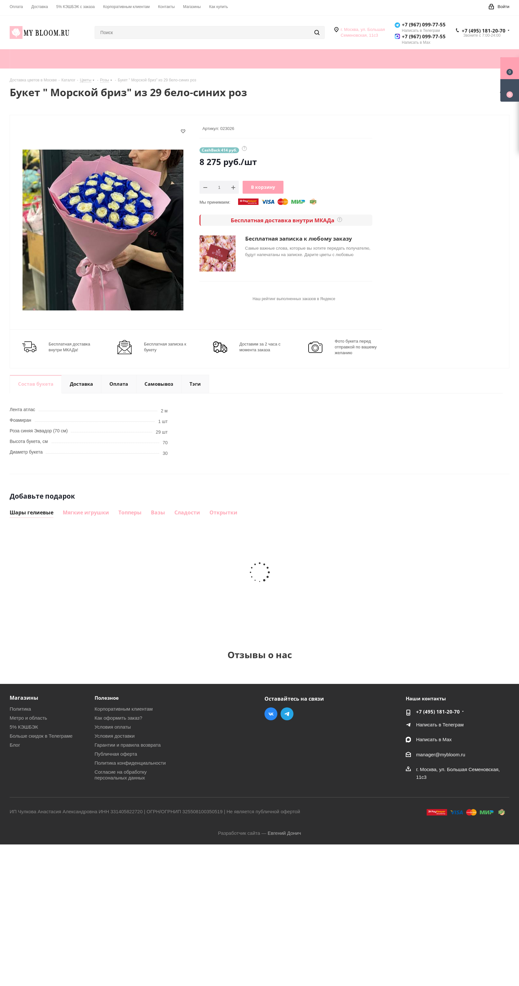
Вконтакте (270, 713)
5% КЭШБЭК (24, 727)
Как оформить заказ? (118, 718)
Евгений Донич (284, 833)
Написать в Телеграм (440, 724)
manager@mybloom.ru (440, 754)
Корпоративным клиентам (124, 709)
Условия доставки (114, 736)
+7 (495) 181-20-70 (483, 30)
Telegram (287, 713)
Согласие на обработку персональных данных (121, 774)
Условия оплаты (113, 727)
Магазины (24, 697)
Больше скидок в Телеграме (41, 736)
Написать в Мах (434, 739)
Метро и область (28, 718)
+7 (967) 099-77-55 (424, 24)
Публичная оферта (116, 754)
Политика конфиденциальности (130, 763)
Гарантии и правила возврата (128, 745)
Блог (15, 745)
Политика (20, 709)
